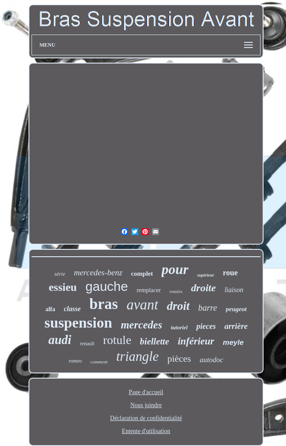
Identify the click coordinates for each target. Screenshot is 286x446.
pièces (179, 358)
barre (207, 307)
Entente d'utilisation (146, 431)
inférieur (196, 341)
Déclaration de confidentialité (146, 418)
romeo (75, 361)
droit (178, 305)
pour (175, 269)
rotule (117, 340)
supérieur (205, 275)
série (59, 274)
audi (59, 340)
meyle (233, 342)
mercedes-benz (98, 272)
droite (203, 287)
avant (142, 304)
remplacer (149, 290)
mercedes (141, 325)
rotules (175, 291)
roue (230, 272)
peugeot (236, 309)
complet (142, 273)
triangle (137, 356)
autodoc (211, 360)
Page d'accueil (146, 392)
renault (87, 344)
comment (99, 361)
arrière (236, 326)
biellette (154, 341)
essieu (63, 287)
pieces (206, 326)
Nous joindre (146, 405)
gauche (107, 286)
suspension (78, 323)
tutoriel (179, 327)
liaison (234, 289)
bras (103, 304)
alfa (50, 309)
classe (72, 308)
